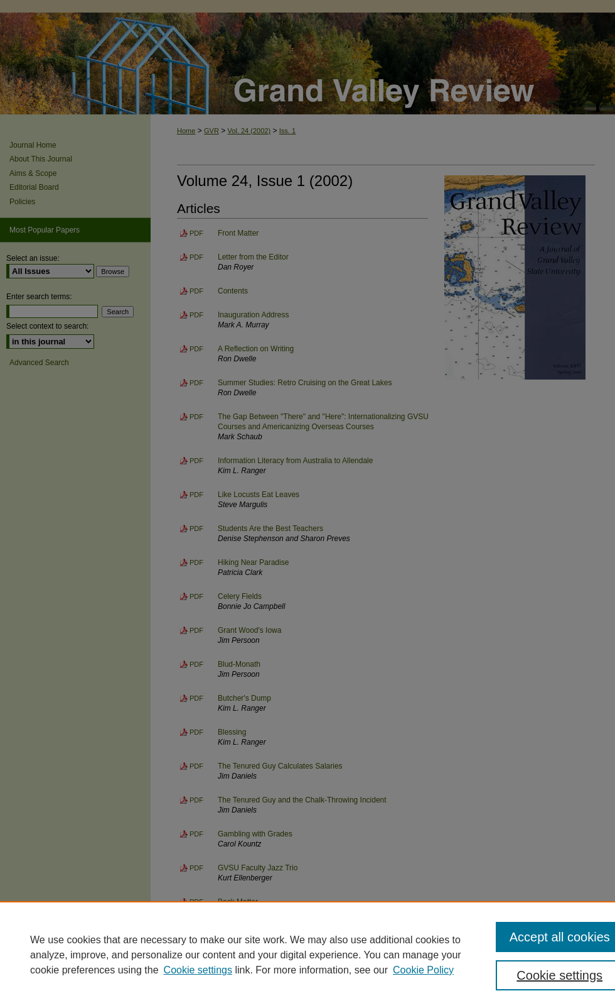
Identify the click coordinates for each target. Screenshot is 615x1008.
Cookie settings (198, 970)
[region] (307, 954)
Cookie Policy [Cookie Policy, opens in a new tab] (423, 970)
